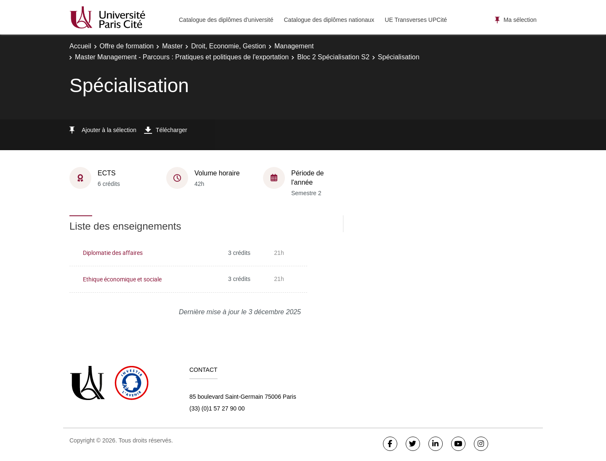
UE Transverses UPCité (416, 19)
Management (294, 46)
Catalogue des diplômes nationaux (329, 19)
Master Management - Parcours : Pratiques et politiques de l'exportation (182, 57)
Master (172, 46)
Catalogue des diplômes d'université (226, 19)
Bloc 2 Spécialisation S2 (333, 57)
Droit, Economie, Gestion (228, 46)
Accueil (80, 46)
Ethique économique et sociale (122, 279)
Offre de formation (127, 46)
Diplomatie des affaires (113, 253)
